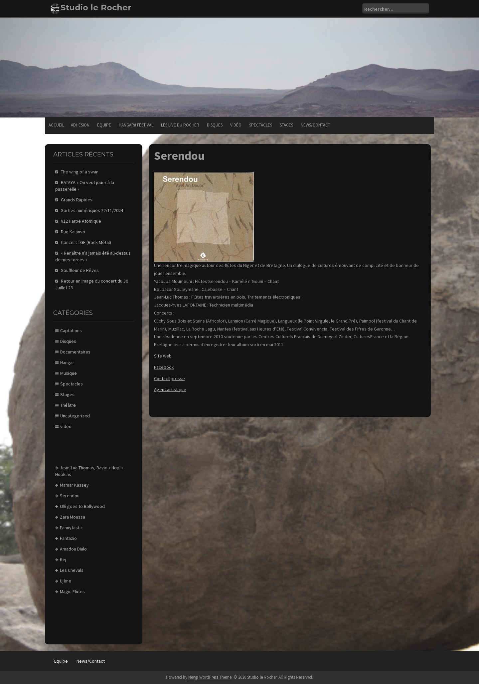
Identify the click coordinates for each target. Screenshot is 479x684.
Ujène (65, 581)
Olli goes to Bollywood (82, 506)
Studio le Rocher (96, 7)
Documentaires (75, 352)
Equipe (104, 125)
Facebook (164, 367)
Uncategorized (75, 416)
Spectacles (260, 125)
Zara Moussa (72, 517)
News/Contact (315, 125)
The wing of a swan (79, 172)
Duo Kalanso (73, 232)
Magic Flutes (72, 591)
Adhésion (80, 125)
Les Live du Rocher (180, 125)
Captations (71, 331)
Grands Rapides (76, 200)
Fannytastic (71, 528)
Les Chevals (71, 570)
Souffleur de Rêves (80, 270)
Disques (215, 125)
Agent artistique (170, 389)
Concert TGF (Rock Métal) (86, 242)
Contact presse (169, 378)
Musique (68, 373)
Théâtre (68, 405)
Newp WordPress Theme (210, 677)
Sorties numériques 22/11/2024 (92, 210)
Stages (286, 125)
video (66, 426)
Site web (163, 356)
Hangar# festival (136, 125)
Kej (63, 560)
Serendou (70, 496)
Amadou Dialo (73, 549)
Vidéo (235, 125)
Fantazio (68, 538)
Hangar (67, 362)
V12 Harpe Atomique (81, 221)
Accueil (56, 125)
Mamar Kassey (74, 485)
